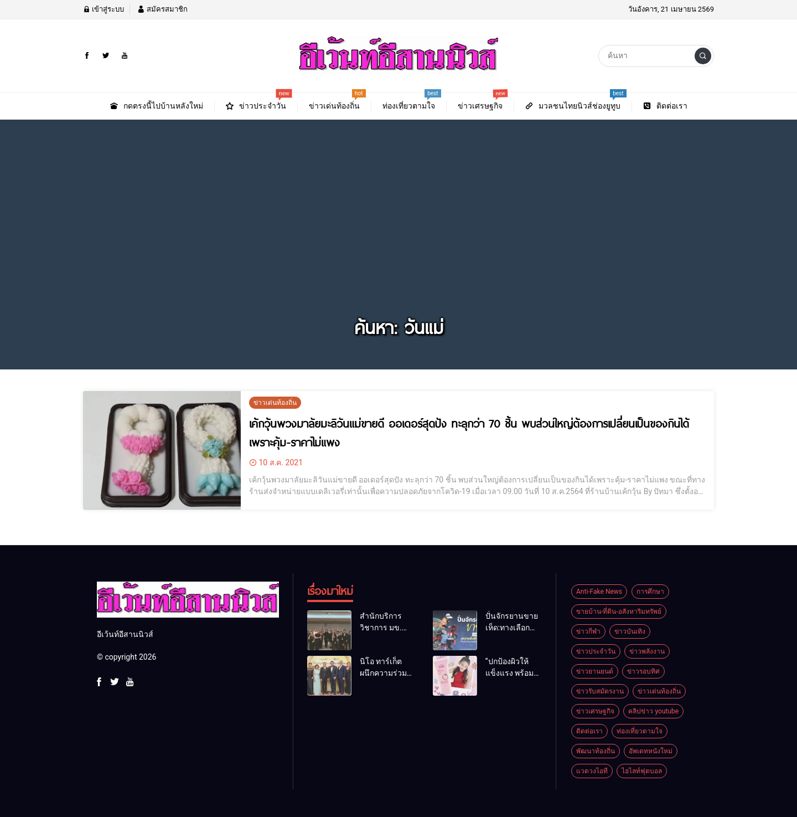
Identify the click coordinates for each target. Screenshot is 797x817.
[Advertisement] (398, 229)
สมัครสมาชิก (162, 9)
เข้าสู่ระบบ (103, 9)
